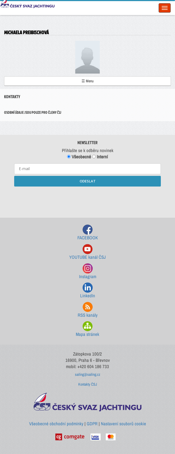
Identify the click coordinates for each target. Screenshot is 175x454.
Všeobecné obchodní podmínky (56, 424)
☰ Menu (87, 80)
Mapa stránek (87, 329)
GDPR (92, 424)
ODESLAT (88, 181)
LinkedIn (87, 291)
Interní (100, 157)
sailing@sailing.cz (87, 374)
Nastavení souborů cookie (123, 424)
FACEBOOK (87, 233)
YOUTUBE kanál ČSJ (87, 252)
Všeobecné (79, 157)
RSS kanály (88, 310)
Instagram (87, 271)
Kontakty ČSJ (87, 384)
